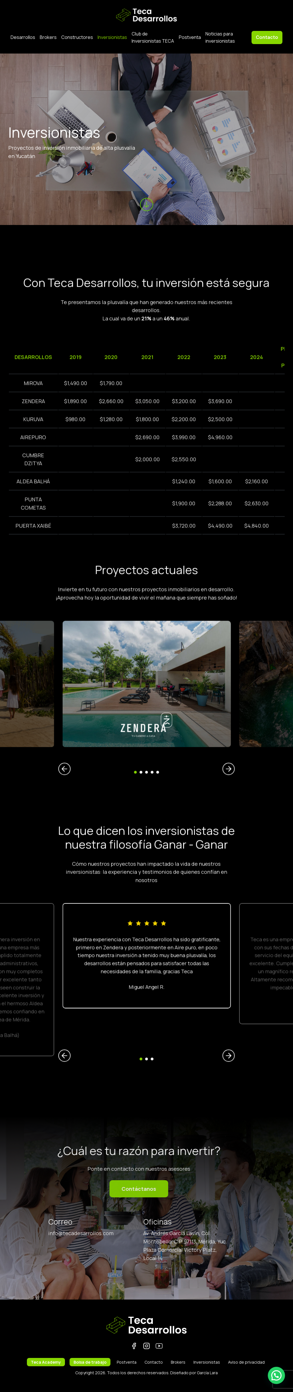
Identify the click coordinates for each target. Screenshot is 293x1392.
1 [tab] (142, 730)
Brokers (48, 37)
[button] (276, 1375)
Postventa (190, 37)
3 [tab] (146, 730)
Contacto (267, 37)
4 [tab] (148, 730)
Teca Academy (46, 1362)
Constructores (77, 37)
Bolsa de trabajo (90, 1362)
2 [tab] (144, 730)
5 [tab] (150, 730)
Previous (118, 729)
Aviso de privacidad (246, 1362)
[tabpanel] (147, 700)
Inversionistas (112, 37)
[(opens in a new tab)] (147, 700)
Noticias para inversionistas (220, 37)
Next (175, 729)
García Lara (207, 1372)
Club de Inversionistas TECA (153, 37)
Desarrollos (23, 37)
